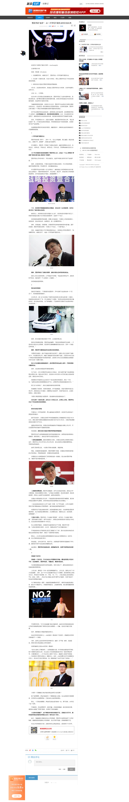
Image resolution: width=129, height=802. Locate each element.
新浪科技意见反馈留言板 (89, 148)
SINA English (98, 160)
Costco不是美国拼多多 (85, 128)
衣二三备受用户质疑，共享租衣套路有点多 (90, 44)
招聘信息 (89, 157)
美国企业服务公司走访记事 (87, 135)
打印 (68, 750)
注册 (64, 769)
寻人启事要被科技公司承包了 (87, 140)
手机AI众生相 (84, 120)
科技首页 (30, 17)
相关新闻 (32, 778)
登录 (60, 769)
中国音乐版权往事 (85, 143)
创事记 (40, 17)
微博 (55, 26)
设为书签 (88, 3)
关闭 (73, 750)
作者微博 (85, 34)
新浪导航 (102, 3)
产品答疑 (81, 160)
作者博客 (98, 34)
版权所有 (98, 167)
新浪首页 (97, 3)
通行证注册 (97, 157)
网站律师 (89, 160)
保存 (63, 750)
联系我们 (81, 157)
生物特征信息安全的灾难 (86, 138)
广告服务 (89, 154)
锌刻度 (61, 26)
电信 (55, 17)
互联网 (48, 17)
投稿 (70, 17)
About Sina (97, 154)
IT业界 (62, 17)
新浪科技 (92, 3)
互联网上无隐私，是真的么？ (86, 103)
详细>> (102, 52)
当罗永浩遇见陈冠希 (85, 123)
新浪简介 (81, 154)
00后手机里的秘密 (85, 130)
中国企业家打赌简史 (85, 133)
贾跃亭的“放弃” (84, 125)
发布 (71, 769)
